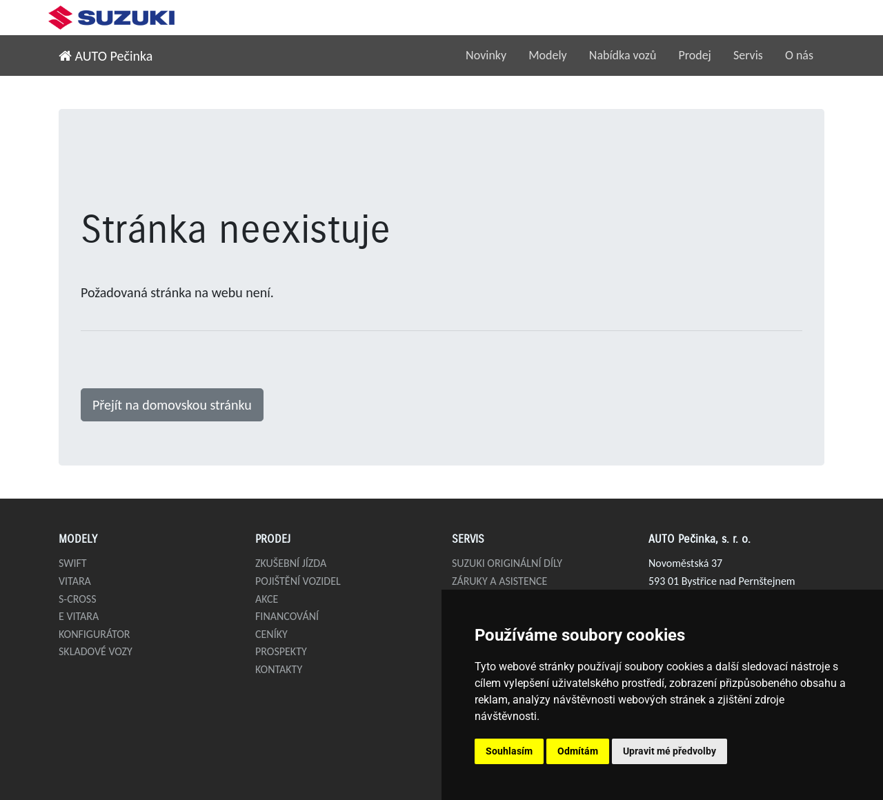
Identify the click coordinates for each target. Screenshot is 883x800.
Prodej (694, 55)
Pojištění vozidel (298, 581)
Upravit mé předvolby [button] (669, 751)
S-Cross (78, 599)
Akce (266, 599)
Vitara (75, 581)
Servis (748, 55)
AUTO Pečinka (105, 56)
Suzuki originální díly (507, 563)
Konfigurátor (94, 634)
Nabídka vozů (623, 55)
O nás (799, 55)
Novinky (486, 55)
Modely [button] (547, 55)
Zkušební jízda (290, 563)
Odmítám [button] (577, 751)
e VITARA (79, 616)
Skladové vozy (95, 651)
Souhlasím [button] (509, 751)
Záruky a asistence (499, 581)
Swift (73, 563)
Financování (287, 616)
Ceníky (271, 634)
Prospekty (281, 651)
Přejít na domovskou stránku (172, 405)
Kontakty (278, 669)
